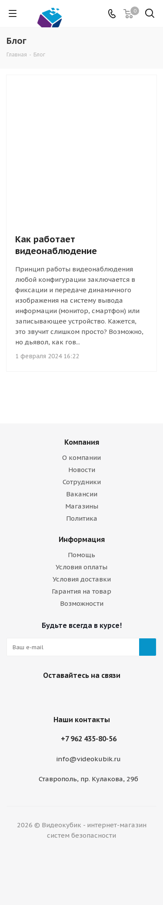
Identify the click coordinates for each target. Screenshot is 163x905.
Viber (68, 695)
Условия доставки (82, 579)
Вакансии (81, 494)
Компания (81, 442)
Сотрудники (82, 482)
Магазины (81, 506)
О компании (81, 457)
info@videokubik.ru (88, 759)
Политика (81, 518)
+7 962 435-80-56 (88, 738)
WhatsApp (90, 695)
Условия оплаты (81, 567)
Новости (81, 470)
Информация (82, 539)
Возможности (81, 603)
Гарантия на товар (81, 591)
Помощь (81, 555)
